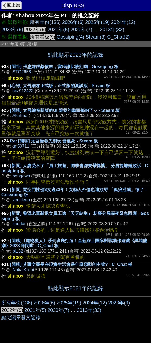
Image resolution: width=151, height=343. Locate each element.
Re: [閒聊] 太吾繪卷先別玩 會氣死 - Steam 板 (54, 141)
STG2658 (21, 71)
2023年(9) (12, 29)
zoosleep (21, 200)
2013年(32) (112, 29)
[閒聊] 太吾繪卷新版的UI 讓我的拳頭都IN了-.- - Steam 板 (65, 110)
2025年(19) (97, 22)
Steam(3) (96, 37)
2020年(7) (81, 29)
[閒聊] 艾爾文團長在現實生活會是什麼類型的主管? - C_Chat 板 (71, 264)
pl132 (17, 251)
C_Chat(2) (118, 37)
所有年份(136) (45, 22)
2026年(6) (73, 22)
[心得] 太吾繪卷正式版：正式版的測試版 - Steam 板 (60, 85)
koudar (19, 223)
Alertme (19, 115)
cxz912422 (22, 90)
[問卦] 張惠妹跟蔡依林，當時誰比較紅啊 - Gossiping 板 (64, 66)
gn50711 (20, 146)
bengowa (21, 176)
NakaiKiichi (23, 270)
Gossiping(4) (70, 37)
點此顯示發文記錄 (20, 317)
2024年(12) (123, 22)
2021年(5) (58, 29)
